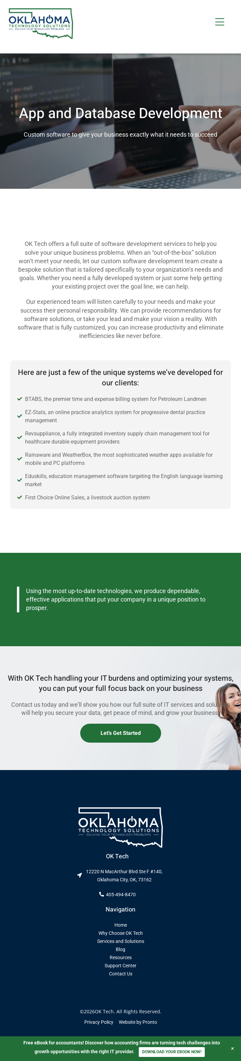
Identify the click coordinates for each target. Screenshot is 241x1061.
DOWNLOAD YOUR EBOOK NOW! (171, 1051)
